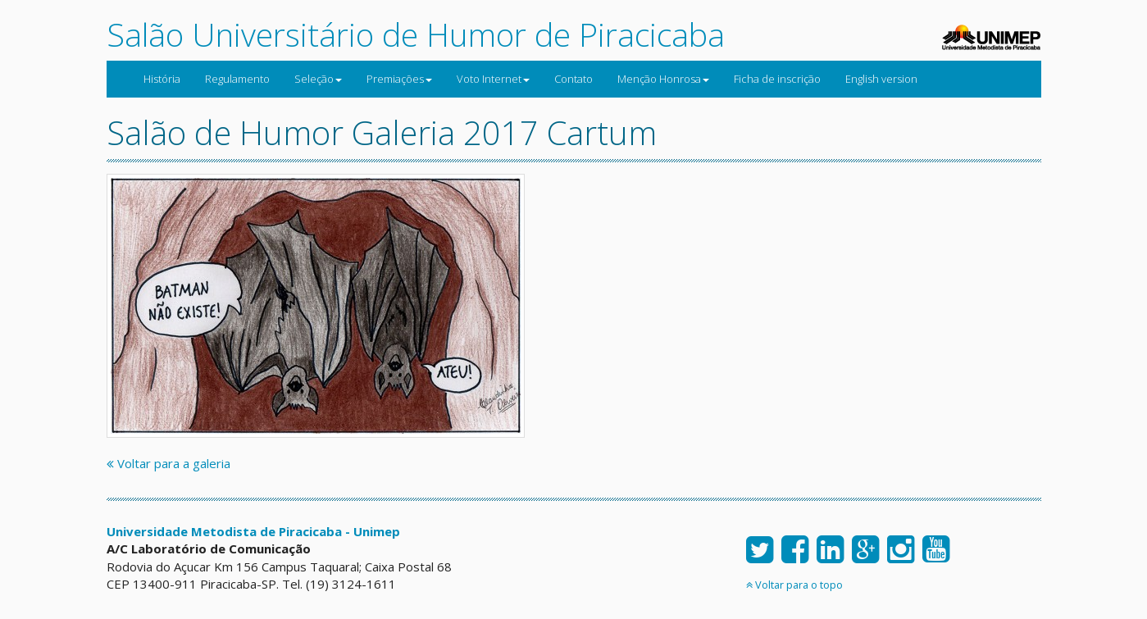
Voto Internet (493, 78)
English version (881, 78)
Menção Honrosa (663, 78)
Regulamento (237, 78)
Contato (573, 78)
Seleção (318, 78)
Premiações (399, 78)
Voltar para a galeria (168, 463)
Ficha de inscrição (777, 78)
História (161, 78)
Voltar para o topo (794, 584)
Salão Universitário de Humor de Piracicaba (416, 34)
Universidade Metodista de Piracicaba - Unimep (253, 531)
